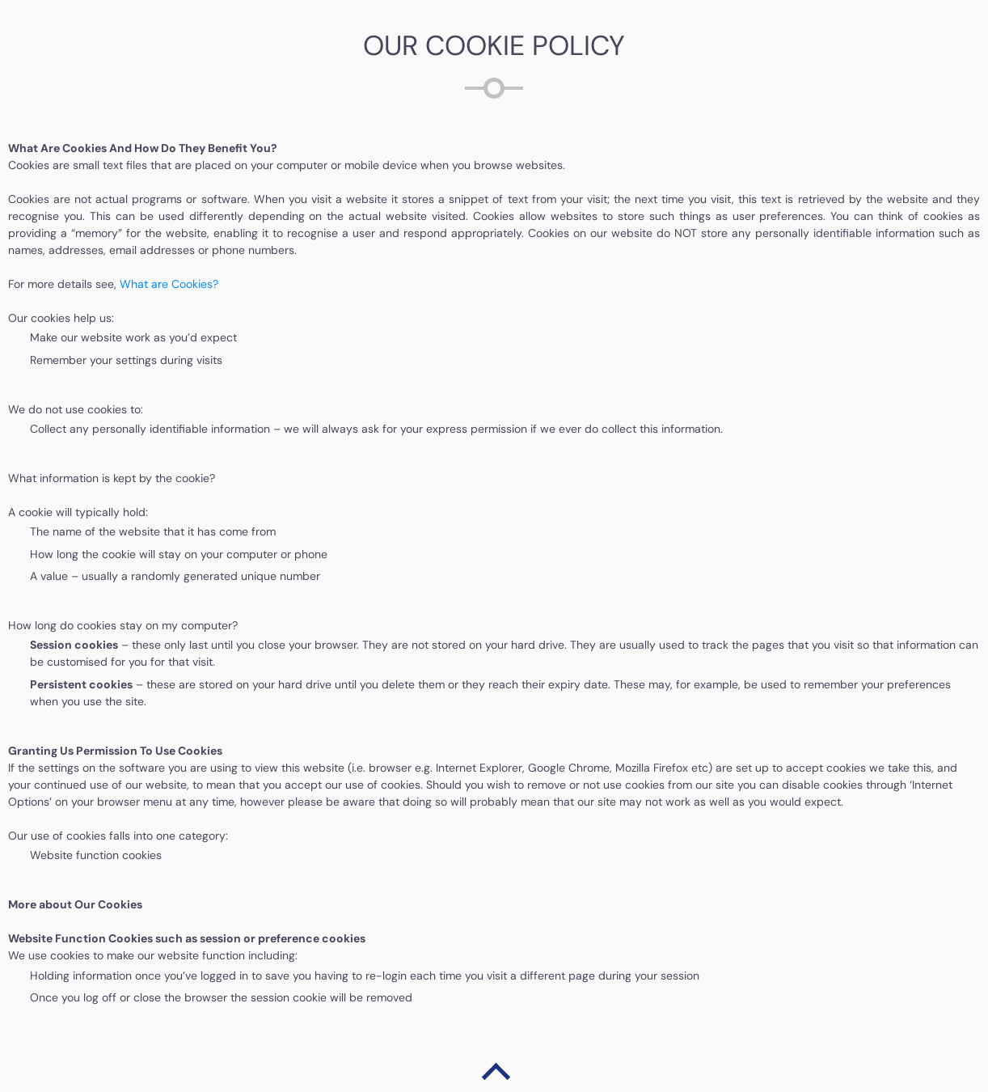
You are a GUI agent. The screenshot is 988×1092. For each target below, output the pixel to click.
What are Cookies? (169, 284)
